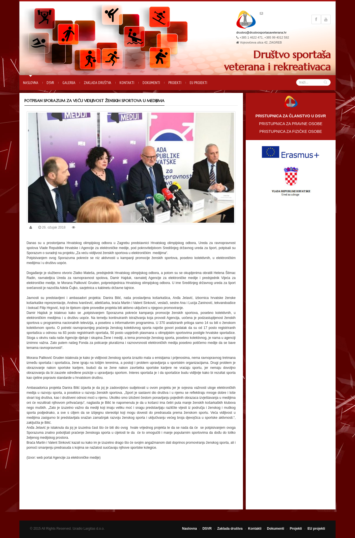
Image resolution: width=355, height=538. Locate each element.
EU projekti (198, 83)
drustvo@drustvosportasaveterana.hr (261, 32)
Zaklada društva (97, 83)
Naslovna (30, 83)
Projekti (174, 83)
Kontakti (127, 83)
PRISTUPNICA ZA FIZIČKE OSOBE (290, 131)
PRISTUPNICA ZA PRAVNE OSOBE (290, 123)
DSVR (50, 83)
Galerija (68, 83)
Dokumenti (151, 83)
